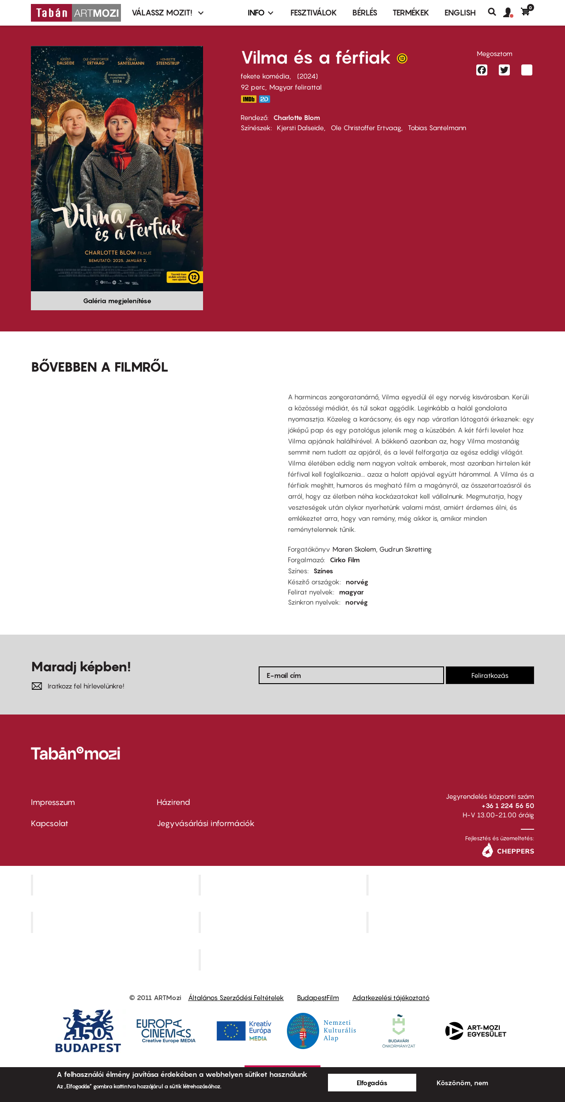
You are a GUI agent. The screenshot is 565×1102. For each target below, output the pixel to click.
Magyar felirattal (295, 87)
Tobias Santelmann (437, 128)
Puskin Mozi (116, 922)
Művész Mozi (451, 885)
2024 (307, 76)
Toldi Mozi (283, 960)
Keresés (495, 12)
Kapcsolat (49, 823)
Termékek (410, 12)
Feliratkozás (489, 675)
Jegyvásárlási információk (206, 823)
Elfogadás (372, 1083)
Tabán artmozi (451, 922)
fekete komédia (265, 76)
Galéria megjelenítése (117, 301)
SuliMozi (283, 922)
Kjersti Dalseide (300, 128)
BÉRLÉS (364, 12)
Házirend (173, 802)
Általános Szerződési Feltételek (236, 997)
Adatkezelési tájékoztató (390, 997)
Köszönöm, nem (462, 1083)
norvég (357, 582)
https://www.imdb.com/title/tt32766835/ (248, 99)
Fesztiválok (313, 12)
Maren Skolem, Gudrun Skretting (382, 549)
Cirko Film (345, 560)
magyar (351, 592)
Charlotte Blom (296, 117)
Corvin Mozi (116, 885)
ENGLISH (460, 12)
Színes (323, 571)
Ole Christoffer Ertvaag (366, 128)
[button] (512, 13)
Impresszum (53, 802)
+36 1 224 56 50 (508, 805)
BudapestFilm (318, 997)
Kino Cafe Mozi (283, 885)
